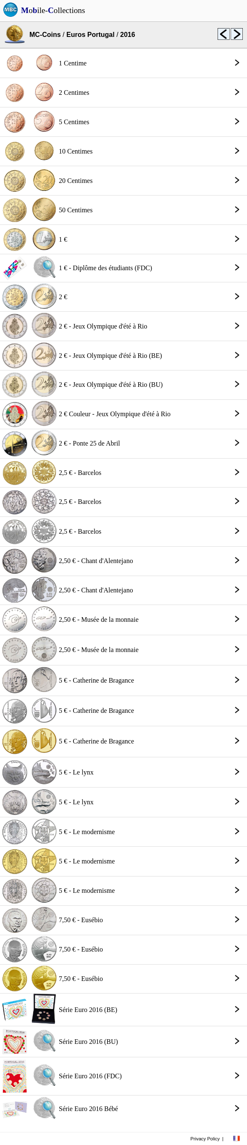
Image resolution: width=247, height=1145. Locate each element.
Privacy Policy (205, 1138)
